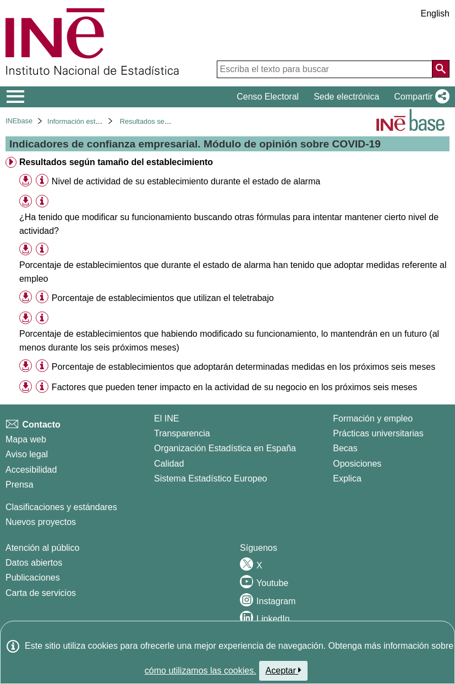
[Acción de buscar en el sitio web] (440, 69)
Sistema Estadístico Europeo (210, 478)
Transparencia (182, 433)
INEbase (19, 121)
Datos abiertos (34, 562)
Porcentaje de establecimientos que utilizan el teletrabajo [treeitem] (163, 298)
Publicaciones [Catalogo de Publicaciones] (33, 577)
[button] (419, 97)
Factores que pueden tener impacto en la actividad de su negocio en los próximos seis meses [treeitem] (234, 387)
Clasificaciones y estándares (61, 507)
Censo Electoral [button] (268, 96)
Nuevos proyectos (41, 522)
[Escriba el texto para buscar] (324, 69)
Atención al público (42, 547)
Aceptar (283, 670)
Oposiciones (357, 463)
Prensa (20, 484)
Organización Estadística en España (225, 448)
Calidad (169, 463)
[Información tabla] (42, 181)
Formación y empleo (373, 418)
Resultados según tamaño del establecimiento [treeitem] (116, 162)
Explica (347, 478)
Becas (345, 448)
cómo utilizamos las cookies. (200, 670)
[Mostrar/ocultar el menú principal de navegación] (16, 97)
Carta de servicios (41, 593)
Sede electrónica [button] (346, 96)
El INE (166, 418)
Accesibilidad (31, 469)
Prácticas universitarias (378, 433)
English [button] (435, 13)
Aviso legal (27, 454)
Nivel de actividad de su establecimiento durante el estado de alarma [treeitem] (186, 181)
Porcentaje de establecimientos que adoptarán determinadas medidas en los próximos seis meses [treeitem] (243, 366)
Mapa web (26, 439)
